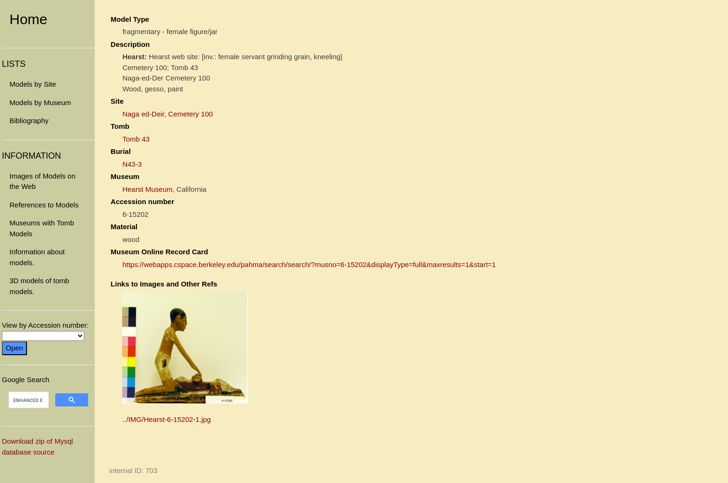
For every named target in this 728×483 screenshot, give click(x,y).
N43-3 (132, 164)
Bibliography (29, 120)
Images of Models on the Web (42, 181)
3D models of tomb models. (39, 286)
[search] (27, 400)
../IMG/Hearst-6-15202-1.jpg (166, 419)
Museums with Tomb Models (41, 228)
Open (14, 348)
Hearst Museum (147, 189)
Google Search (48, 394)
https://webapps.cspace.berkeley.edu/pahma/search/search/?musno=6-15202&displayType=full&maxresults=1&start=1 (309, 264)
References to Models (44, 205)
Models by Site (32, 84)
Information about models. (37, 257)
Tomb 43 (136, 139)
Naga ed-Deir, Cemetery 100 (167, 114)
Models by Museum (40, 102)
